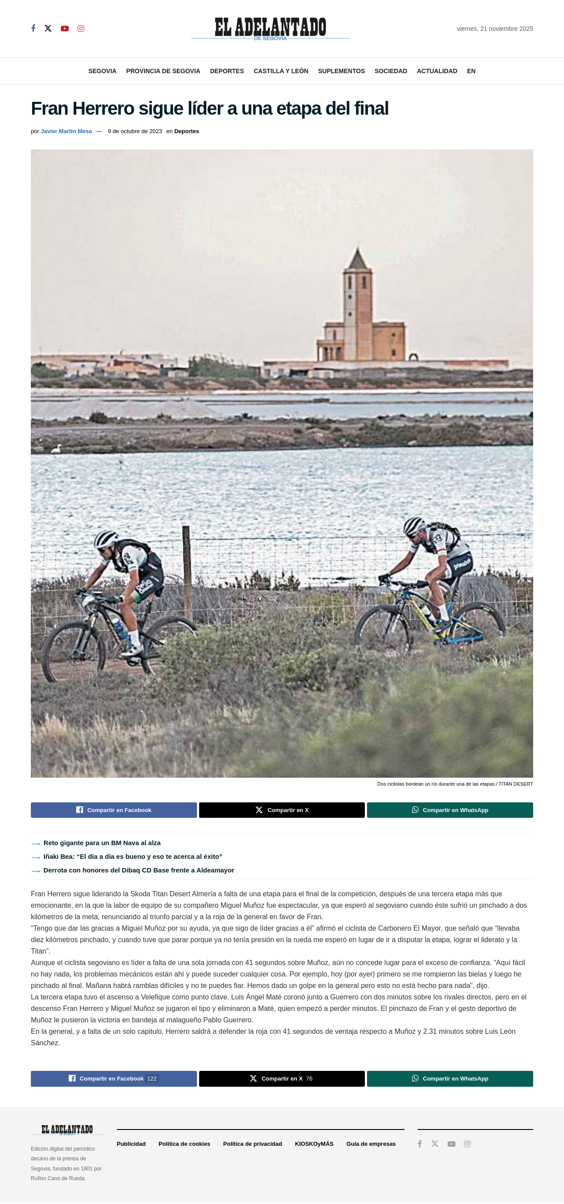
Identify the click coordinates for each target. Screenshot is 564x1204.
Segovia (103, 71)
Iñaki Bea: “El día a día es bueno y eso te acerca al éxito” (133, 857)
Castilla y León (281, 71)
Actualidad (437, 71)
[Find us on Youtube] (65, 29)
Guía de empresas (371, 1146)
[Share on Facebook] (114, 810)
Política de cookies (184, 1146)
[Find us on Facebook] (33, 29)
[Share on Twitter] (282, 810)
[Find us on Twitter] (48, 28)
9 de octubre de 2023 (135, 131)
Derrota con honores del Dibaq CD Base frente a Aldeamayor (139, 871)
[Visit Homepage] (270, 29)
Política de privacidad (252, 1146)
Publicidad (131, 1146)
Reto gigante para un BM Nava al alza (102, 844)
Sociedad (391, 71)
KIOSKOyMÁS (314, 1146)
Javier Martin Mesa (66, 131)
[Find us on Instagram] (81, 29)
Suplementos (341, 71)
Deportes (227, 71)
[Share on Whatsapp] (450, 810)
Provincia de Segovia (163, 71)
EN (471, 71)
